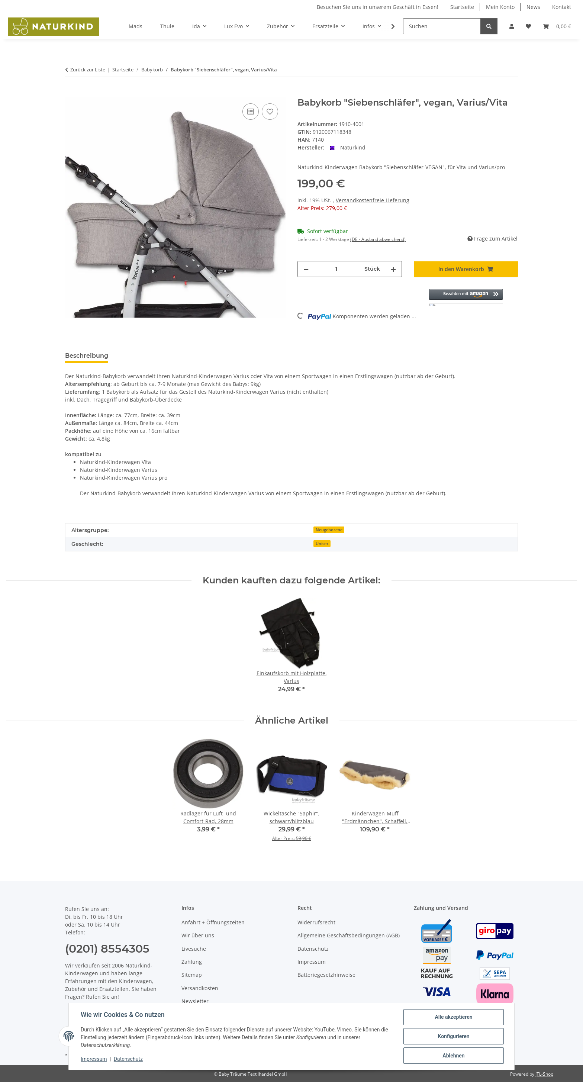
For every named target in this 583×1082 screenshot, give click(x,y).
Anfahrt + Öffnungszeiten (213, 922)
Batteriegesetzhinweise (326, 974)
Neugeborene (329, 529)
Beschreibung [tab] (86, 355)
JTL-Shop (544, 1074)
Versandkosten (199, 988)
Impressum (94, 1059)
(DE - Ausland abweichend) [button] (378, 239)
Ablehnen (453, 1056)
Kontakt (561, 6)
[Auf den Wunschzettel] (270, 111)
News (533, 6)
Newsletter (195, 1001)
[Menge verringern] (306, 269)
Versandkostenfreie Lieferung (372, 200)
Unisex (322, 543)
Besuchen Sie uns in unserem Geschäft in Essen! (377, 6)
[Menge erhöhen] (393, 269)
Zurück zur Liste (87, 69)
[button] (511, 26)
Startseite (462, 6)
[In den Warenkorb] (71, 93)
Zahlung (191, 961)
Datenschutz (128, 1059)
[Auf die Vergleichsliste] (250, 111)
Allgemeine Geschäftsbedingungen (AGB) (348, 935)
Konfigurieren (453, 1036)
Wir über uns (197, 935)
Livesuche (193, 948)
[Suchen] (442, 26)
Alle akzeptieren (453, 1017)
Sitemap (191, 974)
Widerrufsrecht (316, 922)
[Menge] (336, 269)
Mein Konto (500, 6)
